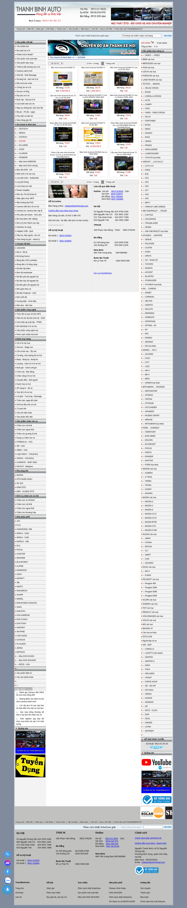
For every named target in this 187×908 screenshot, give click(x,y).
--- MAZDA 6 (148, 510)
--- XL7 (146, 551)
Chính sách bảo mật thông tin (148, 838)
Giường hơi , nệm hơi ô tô (27, 79)
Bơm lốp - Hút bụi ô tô (26, 100)
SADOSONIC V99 (24, 529)
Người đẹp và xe (150, 641)
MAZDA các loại (149, 497)
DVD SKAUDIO (115, 893)
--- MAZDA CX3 (149, 526)
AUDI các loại (148, 67)
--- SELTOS (147, 301)
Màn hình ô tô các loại (26, 174)
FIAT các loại (148, 608)
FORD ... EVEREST (151, 428)
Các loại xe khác (150, 632)
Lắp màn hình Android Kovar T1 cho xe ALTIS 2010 (63, 97)
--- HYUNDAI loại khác (152, 284)
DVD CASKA (22, 619)
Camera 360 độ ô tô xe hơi (28, 207)
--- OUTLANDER (150, 407)
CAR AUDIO (22, 636)
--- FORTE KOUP (150, 682)
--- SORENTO (148, 317)
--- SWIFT (147, 555)
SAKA (19, 607)
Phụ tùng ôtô (22, 471)
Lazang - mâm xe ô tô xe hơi (29, 364)
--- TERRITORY (149, 432)
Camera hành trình (24, 71)
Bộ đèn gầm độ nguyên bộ (28, 285)
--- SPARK (147, 227)
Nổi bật (50, 883)
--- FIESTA (147, 452)
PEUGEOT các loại (151, 579)
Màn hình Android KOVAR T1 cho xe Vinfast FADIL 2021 (124, 96)
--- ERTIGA (147, 546)
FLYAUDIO (21, 644)
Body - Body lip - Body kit (27, 359)
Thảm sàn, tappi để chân (27, 400)
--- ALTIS (146, 100)
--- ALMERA (148, 473)
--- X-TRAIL (147, 477)
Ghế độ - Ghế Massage (27, 75)
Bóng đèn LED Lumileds (27, 260)
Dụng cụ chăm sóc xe (26, 438)
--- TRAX (146, 669)
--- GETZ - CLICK (150, 710)
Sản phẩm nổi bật (25, 42)
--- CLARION (22, 153)
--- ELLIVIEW (22, 145)
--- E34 (146, 174)
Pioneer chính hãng (117, 888)
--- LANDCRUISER (151, 153)
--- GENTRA (148, 657)
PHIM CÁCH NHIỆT (25, 55)
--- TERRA (147, 481)
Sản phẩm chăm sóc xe (27, 421)
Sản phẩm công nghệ (26, 310)
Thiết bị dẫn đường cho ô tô (28, 67)
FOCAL (20, 550)
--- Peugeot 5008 (150, 596)
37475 (128, 144)
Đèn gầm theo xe (24, 289)
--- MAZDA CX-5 (149, 514)
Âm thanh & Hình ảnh (26, 124)
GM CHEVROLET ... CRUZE (155, 211)
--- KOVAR (80, 57)
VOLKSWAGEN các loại (153, 616)
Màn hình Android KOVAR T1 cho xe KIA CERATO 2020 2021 (93, 96)
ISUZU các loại (149, 567)
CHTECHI (21, 640)
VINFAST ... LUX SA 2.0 (153, 162)
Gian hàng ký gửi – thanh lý (28, 239)
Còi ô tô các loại (23, 343)
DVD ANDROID (23, 615)
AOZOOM (21, 248)
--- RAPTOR (148, 461)
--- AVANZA (147, 133)
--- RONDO (147, 338)
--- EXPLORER (149, 436)
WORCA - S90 (23, 541)
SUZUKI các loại (150, 534)
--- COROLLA (148, 649)
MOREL (20, 599)
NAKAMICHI (22, 591)
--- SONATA (148, 268)
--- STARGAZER (150, 280)
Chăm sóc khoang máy (26, 512)
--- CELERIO (148, 563)
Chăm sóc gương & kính (27, 434)
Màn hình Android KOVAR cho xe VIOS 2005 (93, 153)
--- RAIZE (147, 92)
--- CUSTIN (147, 248)
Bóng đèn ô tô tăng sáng (27, 264)
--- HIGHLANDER (150, 149)
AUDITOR (21, 554)
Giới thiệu (50, 29)
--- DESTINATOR (150, 391)
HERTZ (20, 586)
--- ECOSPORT (149, 444)
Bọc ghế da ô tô (23, 50)
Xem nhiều (82, 883)
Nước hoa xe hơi (24, 384)
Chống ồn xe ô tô (24, 87)
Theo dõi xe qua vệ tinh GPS (29, 314)
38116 (128, 88)
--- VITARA (147, 542)
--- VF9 (146, 198)
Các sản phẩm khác (25, 677)
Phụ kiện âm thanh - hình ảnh (29, 215)
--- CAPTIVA (148, 215)
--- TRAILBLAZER (150, 223)
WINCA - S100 (23, 537)
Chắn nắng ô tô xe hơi (26, 376)
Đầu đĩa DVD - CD (24, 170)
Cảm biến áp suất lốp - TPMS (29, 322)
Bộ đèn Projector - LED (26, 293)
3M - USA (21, 446)
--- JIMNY (147, 538)
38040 (67, 115)
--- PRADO (147, 145)
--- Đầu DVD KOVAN (25, 656)
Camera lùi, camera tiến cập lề (30, 211)
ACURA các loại (149, 600)
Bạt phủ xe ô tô (23, 95)
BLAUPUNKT (22, 562)
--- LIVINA (147, 727)
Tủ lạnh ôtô (21, 409)
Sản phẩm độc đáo (25, 417)
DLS (18, 546)
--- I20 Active (148, 690)
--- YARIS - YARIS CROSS (154, 112)
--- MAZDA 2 (148, 506)
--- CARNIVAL (148, 297)
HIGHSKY (21, 627)
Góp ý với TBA (106, 29)
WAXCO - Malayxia (25, 466)
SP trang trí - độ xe (25, 388)
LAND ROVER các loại (152, 80)
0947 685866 (117, 199)
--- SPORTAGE (149, 321)
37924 (97, 143)
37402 (97, 172)
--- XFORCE (148, 395)
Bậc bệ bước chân (24, 83)
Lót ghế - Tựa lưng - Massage (29, 396)
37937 (67, 143)
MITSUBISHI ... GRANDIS (154, 387)
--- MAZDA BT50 (150, 522)
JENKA (20, 648)
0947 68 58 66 (112, 846)
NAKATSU (21, 611)
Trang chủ (21, 29)
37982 (97, 115)
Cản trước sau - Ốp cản (27, 351)
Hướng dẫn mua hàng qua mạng (63, 210)
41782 (67, 88)
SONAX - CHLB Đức (25, 458)
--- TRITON (147, 399)
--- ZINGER (147, 723)
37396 (128, 172)
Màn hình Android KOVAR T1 (93, 68)
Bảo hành (85, 29)
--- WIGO (146, 129)
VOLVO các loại (149, 620)
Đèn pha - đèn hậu (24, 305)
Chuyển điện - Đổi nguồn (27, 380)
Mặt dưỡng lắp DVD (25, 202)
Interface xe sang (24, 227)
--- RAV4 (146, 137)
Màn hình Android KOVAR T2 (63, 68)
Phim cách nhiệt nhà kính (27, 334)
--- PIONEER (22, 157)
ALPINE (20, 566)
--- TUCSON (148, 264)
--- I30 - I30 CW (149, 686)
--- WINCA (21, 133)
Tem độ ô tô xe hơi (24, 392)
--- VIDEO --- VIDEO (151, 55)
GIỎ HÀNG (146, 43)
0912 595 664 (112, 843)
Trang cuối (110, 63)
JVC (18, 521)
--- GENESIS (148, 702)
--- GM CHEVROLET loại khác (155, 231)
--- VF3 (146, 178)
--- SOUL (146, 718)
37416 (67, 174)
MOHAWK (21, 558)
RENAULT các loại (150, 612)
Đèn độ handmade (24, 272)
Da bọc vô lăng (23, 91)
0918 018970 (117, 194)
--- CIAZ (146, 559)
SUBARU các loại (150, 604)
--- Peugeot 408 (149, 583)
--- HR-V (146, 370)
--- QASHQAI (148, 731)
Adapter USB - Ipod (25, 231)
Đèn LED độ (22, 297)
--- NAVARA (148, 493)
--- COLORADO (149, 219)
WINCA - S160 (23, 533)
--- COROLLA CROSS (152, 96)
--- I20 (145, 706)
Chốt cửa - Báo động (25, 372)
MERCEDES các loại (151, 63)
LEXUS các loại (149, 72)
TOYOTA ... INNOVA (151, 84)
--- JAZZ (146, 366)
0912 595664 (117, 196)
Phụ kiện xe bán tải (25, 116)
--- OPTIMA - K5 (149, 325)
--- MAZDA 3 (148, 501)
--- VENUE (147, 239)
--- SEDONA (148, 342)
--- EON (146, 714)
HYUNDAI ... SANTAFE (152, 235)
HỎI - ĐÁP (147, 645)
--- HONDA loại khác (151, 383)
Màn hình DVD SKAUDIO (88, 897)
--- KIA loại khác (149, 346)
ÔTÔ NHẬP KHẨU (24, 479)
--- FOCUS (147, 448)
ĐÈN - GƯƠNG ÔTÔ (25, 491)
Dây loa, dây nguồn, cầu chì (28, 235)
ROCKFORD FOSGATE (27, 603)
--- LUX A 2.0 (148, 166)
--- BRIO (146, 379)
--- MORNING (148, 313)
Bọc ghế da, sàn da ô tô (57, 897)
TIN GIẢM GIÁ (23, 46)
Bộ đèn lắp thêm (24, 268)
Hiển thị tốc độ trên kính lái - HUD (31, 318)
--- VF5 (146, 182)
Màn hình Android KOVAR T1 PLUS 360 (93, 124)
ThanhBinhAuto (22, 882)
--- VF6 (146, 186)
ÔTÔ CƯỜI (147, 637)
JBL (18, 582)
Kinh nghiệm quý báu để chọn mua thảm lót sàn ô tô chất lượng (30, 721)
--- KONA (146, 252)
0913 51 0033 (111, 838)
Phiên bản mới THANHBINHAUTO (128, 29)
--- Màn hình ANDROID (26, 161)
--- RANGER (148, 456)
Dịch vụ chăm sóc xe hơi (28, 496)
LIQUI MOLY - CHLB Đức (27, 454)
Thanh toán (61, 29)
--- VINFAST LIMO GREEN (154, 207)
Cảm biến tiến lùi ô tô (26, 104)
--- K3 (145, 329)
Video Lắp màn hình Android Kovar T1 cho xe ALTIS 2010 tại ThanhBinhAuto (63, 154)
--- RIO (146, 334)
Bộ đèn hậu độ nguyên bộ (28, 281)
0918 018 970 (112, 841)
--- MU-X (146, 571)
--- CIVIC (146, 358)
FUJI (19, 525)
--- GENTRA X (149, 661)
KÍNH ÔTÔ (21, 487)
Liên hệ (95, 29)
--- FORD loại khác (150, 465)
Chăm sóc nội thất (24, 425)
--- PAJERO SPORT (151, 415)
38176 (97, 88)
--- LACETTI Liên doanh (153, 653)
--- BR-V (146, 375)
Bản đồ (31, 29)
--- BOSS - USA (23, 664)
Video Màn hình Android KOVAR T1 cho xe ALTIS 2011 (63, 124)
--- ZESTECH (22, 129)
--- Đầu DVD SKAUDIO (26, 660)
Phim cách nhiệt (53, 893)
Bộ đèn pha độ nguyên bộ (27, 277)
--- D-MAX (147, 575)
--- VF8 (146, 194)
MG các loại (148, 624)
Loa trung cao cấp (24, 186)
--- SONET (147, 293)
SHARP (20, 595)
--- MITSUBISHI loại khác (153, 424)
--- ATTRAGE (148, 403)
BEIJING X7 (148, 628)
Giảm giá (40, 29)
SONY (19, 574)
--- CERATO (148, 305)
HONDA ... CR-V (150, 350)
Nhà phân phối (23, 517)
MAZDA (20, 475)
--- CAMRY (147, 104)
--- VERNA (147, 694)
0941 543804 (65, 241)
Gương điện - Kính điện (27, 301)
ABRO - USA (22, 450)
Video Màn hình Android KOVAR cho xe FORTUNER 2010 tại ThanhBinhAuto (124, 125)
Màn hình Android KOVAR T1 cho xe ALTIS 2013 (124, 68)
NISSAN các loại (150, 469)
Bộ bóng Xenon (23, 256)
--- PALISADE (148, 244)
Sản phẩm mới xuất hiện (27, 59)
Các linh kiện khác (24, 413)
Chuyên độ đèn (23, 244)
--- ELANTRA (148, 276)
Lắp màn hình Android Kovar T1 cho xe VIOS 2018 (124, 153)
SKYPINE (21, 632)
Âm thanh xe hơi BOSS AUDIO (122, 901)
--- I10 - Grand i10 (150, 260)
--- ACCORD (148, 354)
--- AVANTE (147, 698)
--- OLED (20, 149)
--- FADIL (146, 170)
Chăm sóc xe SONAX (26, 500)
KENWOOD (22, 570)
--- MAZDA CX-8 (149, 518)
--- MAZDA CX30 (150, 530)
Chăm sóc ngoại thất (25, 429)
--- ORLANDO (149, 673)
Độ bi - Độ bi (22, 252)
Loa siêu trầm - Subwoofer (28, 178)
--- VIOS (146, 108)
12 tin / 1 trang (93, 63)
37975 (128, 115)
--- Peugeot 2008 (150, 587)
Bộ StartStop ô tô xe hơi (27, 326)
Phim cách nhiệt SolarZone (89, 888)
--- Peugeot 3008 (150, 592)
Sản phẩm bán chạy (25, 63)
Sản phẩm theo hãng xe (153, 51)
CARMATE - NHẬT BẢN (27, 462)
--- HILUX (147, 117)
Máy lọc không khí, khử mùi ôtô (30, 108)
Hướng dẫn (145, 883)
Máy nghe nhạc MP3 (25, 198)
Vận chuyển (74, 29)
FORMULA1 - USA (25, 442)
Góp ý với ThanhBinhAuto (103, 273)
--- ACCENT (148, 272)
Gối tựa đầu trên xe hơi (26, 404)
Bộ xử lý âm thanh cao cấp (28, 223)
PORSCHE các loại (151, 76)
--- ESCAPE (148, 440)
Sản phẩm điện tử (24, 673)
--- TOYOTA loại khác (152, 158)
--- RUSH (146, 125)
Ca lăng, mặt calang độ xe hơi (29, 355)
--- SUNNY (147, 489)
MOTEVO (21, 652)
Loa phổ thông (23, 182)
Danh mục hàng (24, 339)
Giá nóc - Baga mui (25, 347)
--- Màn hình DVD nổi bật (27, 166)
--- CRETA (147, 256)
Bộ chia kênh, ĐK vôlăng (27, 219)
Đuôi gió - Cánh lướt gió (27, 368)
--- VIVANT (147, 678)
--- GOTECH (22, 137)
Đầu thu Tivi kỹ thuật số (27, 194)
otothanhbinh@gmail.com (153, 862)
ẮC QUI (20, 483)
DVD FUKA (21, 623)
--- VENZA (147, 141)
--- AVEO (146, 665)
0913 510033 (65, 235)
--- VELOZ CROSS (151, 88)
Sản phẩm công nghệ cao (27, 330)
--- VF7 (146, 190)
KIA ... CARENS (149, 289)
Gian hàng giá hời (24, 120)
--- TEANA (147, 485)
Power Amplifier (23, 190)
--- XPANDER (148, 411)
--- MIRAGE (148, 420)
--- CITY (146, 362)
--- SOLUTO (148, 309)
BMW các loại (148, 59)
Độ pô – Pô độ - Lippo (26, 112)
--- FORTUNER (149, 121)
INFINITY (21, 578)
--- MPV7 (146, 203)
